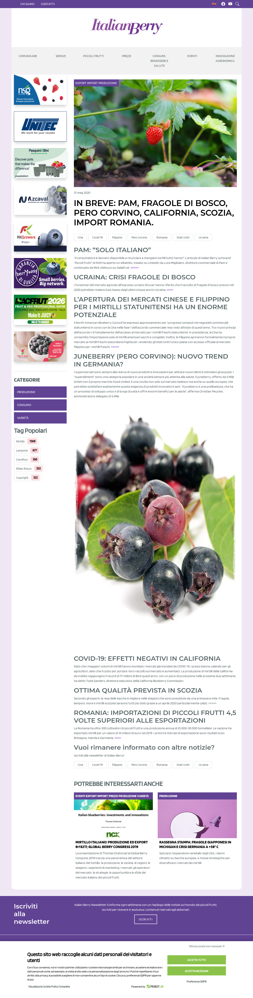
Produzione (26, 392)
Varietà (23, 418)
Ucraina (203, 237)
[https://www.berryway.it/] (40, 276)
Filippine (117, 237)
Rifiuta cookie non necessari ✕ (207, 946)
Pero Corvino (139, 237)
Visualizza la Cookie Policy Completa (49, 986)
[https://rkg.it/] (40, 239)
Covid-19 (97, 237)
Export (81, 83)
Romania (161, 237)
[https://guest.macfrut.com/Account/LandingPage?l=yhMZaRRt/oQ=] (40, 313)
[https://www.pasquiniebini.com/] (40, 166)
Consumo (24, 405)
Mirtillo (20, 441)
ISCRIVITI (146, 919)
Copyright (22, 478)
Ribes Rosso (23, 468)
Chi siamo (27, 4)
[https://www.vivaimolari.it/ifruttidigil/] (40, 349)
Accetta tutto (196, 960)
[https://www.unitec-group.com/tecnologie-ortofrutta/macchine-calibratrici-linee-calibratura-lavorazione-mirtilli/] (40, 129)
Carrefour (22, 459)
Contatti (48, 4)
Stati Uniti (183, 237)
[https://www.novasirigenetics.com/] (40, 93)
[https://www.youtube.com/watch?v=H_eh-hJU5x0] (40, 203)
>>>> (170, 290)
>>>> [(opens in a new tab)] (117, 738)
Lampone (22, 450)
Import (93, 83)
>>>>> (134, 268)
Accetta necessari (196, 971)
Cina (80, 237)
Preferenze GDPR (197, 981)
